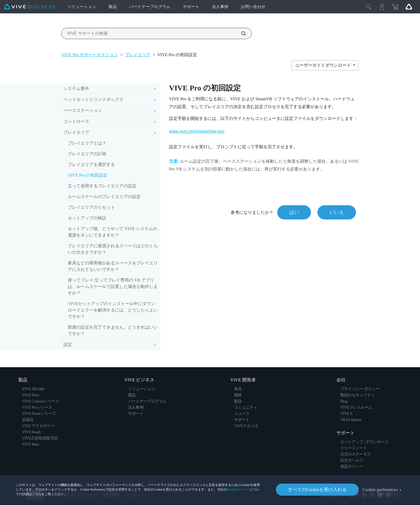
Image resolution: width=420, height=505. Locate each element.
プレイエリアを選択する (91, 164)
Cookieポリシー (238, 489)
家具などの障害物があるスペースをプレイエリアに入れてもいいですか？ (113, 266)
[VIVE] (29, 7)
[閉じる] (368, 6)
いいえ (336, 212)
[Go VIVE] (408, 6)
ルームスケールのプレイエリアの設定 (104, 196)
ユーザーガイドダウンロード (323, 65)
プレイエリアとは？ (87, 143)
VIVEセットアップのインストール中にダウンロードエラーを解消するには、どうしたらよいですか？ (113, 310)
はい (294, 212)
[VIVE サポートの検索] (240, 33)
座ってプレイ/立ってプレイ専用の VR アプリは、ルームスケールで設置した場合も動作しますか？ (113, 286)
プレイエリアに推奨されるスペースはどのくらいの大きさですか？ (113, 249)
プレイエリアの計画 (87, 153)
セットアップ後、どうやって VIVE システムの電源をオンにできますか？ (112, 231)
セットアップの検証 (87, 218)
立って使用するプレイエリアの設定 (102, 186)
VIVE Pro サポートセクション (89, 54)
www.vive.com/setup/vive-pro (196, 131)
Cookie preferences (380, 489)
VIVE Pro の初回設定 (87, 175)
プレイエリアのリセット (91, 207)
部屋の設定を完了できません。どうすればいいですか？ (113, 330)
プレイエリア (138, 54)
